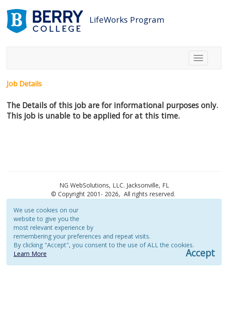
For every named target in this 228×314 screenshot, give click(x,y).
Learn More (30, 253)
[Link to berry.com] (46, 20)
